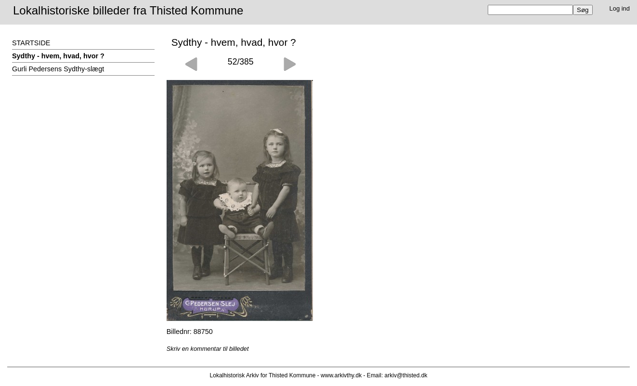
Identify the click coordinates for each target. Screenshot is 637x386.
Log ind (620, 8)
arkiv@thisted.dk (406, 375)
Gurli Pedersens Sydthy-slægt (58, 69)
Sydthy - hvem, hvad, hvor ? (58, 56)
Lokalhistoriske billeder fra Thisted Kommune (128, 10)
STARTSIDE (31, 43)
